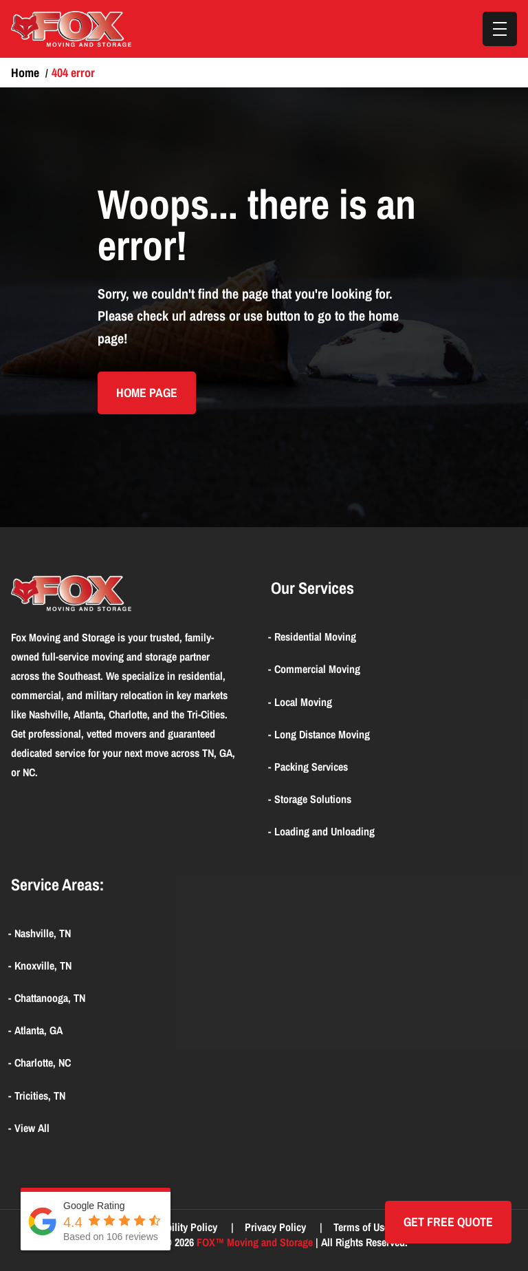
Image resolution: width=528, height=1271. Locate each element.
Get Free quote (448, 1221)
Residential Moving (315, 636)
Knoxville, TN (43, 965)
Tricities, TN (39, 1095)
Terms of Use (362, 1227)
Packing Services (311, 766)
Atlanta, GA (38, 1030)
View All (32, 1127)
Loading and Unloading (324, 831)
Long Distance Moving (322, 734)
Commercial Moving (317, 668)
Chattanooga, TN (49, 997)
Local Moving (303, 701)
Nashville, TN (42, 933)
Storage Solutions (312, 799)
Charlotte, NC (42, 1062)
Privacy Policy (277, 1227)
